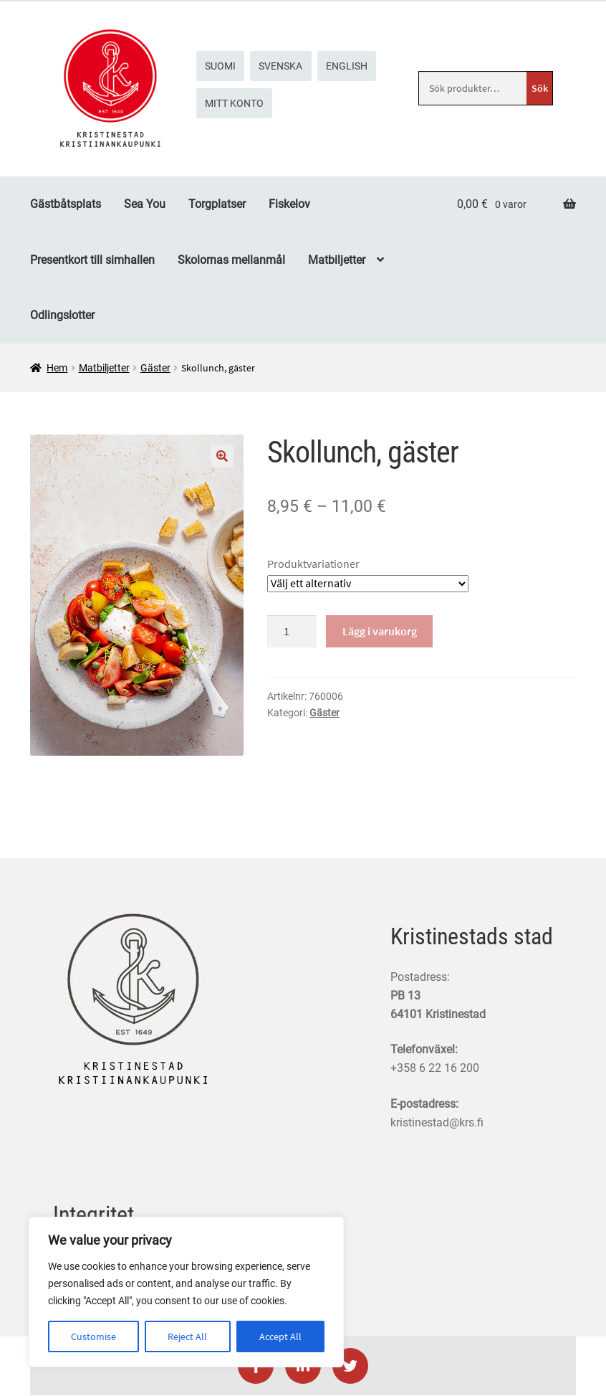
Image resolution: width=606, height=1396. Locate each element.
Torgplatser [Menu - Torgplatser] (217, 204)
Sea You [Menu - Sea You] (144, 204)
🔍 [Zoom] (222, 456)
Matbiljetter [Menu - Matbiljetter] (336, 260)
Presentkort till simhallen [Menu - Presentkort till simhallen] (92, 260)
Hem (57, 368)
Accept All (280, 1336)
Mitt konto (234, 103)
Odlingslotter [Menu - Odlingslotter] (62, 315)
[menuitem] (220, 66)
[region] (186, 1292)
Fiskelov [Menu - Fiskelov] (289, 204)
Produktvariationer (313, 563)
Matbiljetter (104, 368)
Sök (540, 88)
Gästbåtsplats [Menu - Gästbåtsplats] (65, 204)
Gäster (155, 368)
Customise (93, 1336)
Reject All (187, 1336)
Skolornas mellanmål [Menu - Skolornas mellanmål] (231, 260)
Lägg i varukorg (379, 631)
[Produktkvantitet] (291, 631)
